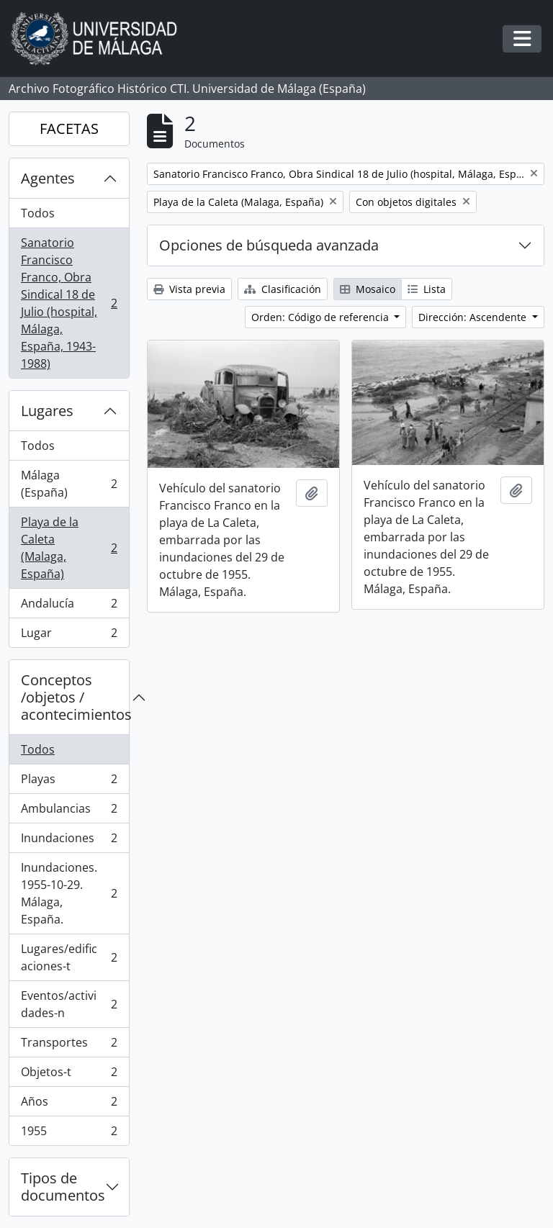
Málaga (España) (68, 483)
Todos (38, 213)
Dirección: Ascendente (473, 317)
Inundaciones (68, 841)
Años (68, 1104)
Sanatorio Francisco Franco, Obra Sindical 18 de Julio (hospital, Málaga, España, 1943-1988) (68, 303)
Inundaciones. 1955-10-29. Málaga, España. (68, 893)
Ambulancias (68, 811)
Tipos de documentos (63, 1186)
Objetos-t (68, 1075)
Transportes (68, 1045)
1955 (68, 1133)
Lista (427, 289)
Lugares (47, 410)
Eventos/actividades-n (68, 1004)
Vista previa (189, 289)
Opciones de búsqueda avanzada (269, 245)
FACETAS (69, 128)
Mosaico (367, 289)
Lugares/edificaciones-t (68, 957)
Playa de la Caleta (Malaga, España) (68, 548)
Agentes (48, 178)
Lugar (68, 635)
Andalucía (68, 606)
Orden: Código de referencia (321, 317)
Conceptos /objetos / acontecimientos (75, 697)
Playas (68, 782)
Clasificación (282, 289)
